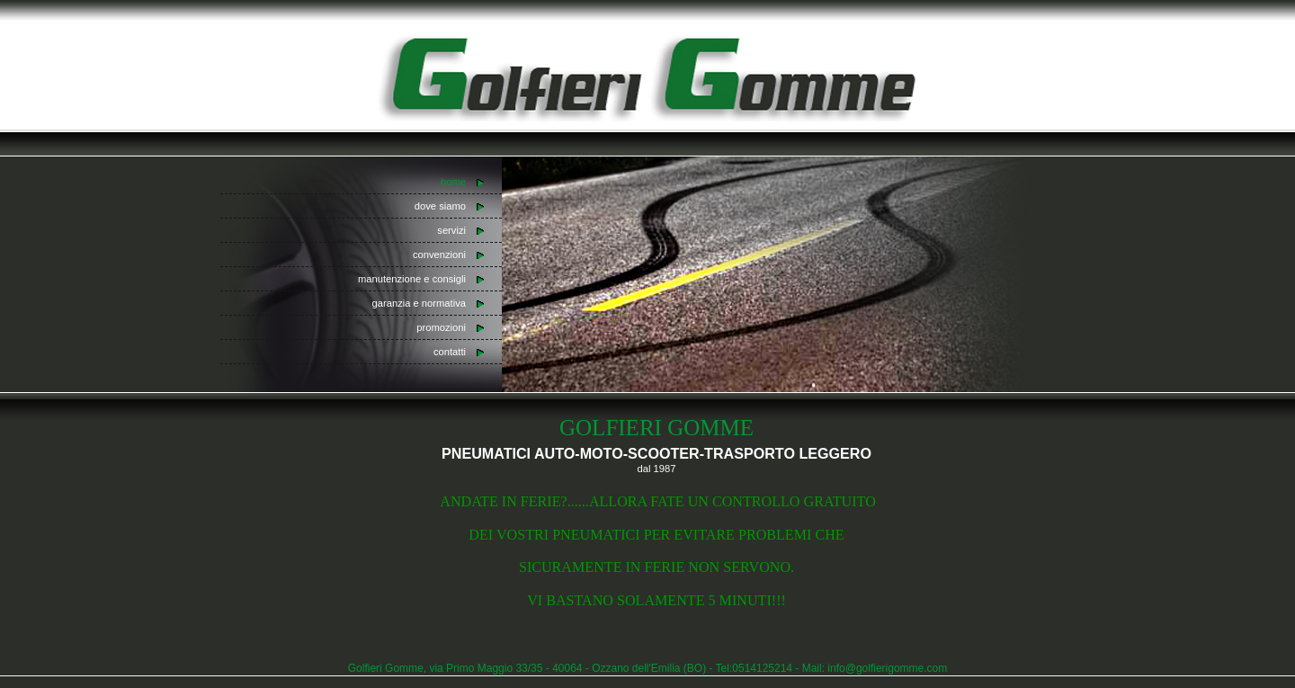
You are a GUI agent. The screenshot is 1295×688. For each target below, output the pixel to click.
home (453, 181)
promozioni (441, 327)
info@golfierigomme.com (887, 668)
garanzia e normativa (419, 303)
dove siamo (440, 206)
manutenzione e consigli (412, 278)
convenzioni (439, 254)
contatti (449, 351)
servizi (451, 230)
